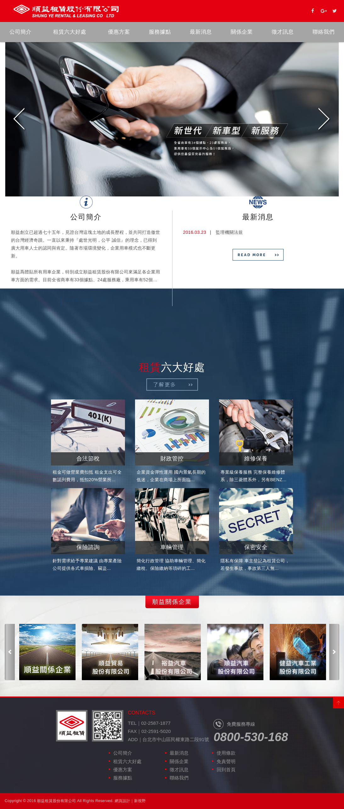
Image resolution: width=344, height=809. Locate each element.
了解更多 (172, 384)
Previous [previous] (19, 119)
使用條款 (226, 753)
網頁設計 (122, 801)
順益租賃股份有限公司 (66, 11)
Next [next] (324, 119)
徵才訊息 (283, 32)
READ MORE (85, 300)
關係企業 (242, 32)
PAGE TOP (338, 702)
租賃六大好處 (69, 32)
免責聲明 (226, 761)
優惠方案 (119, 32)
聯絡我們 (324, 32)
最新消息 (201, 32)
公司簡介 (20, 32)
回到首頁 (226, 769)
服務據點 (160, 32)
